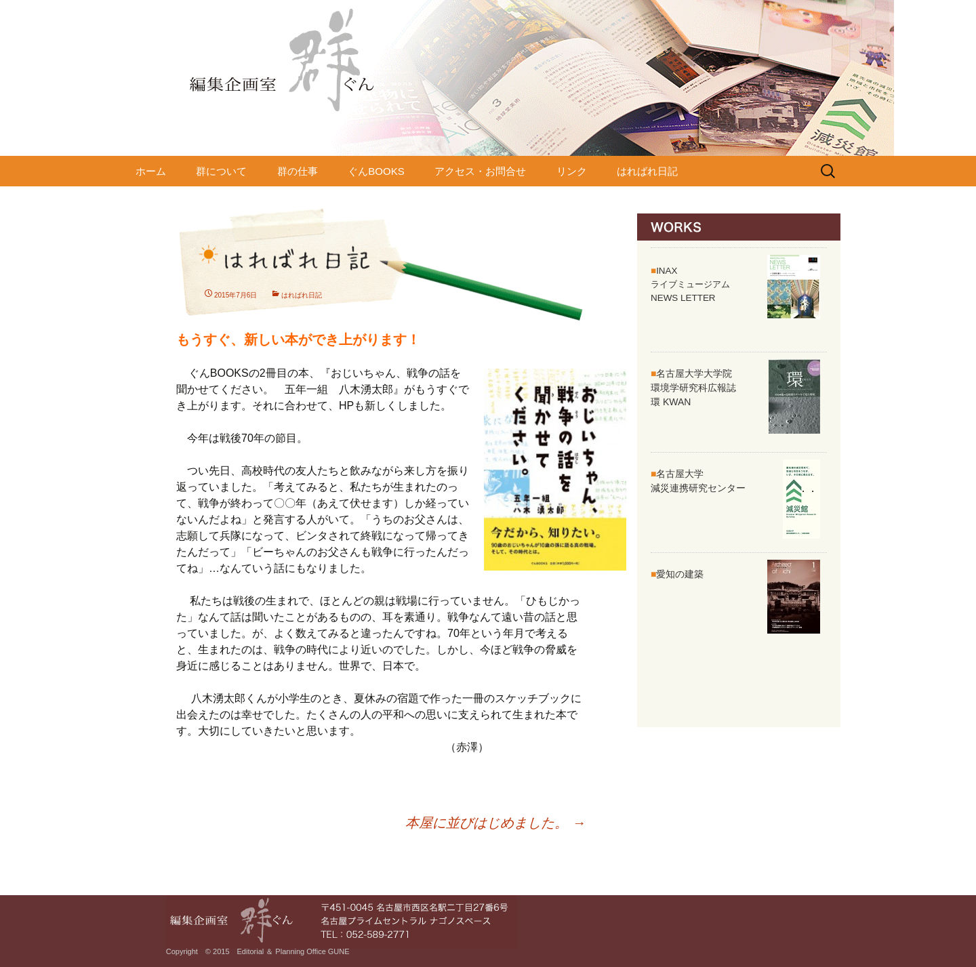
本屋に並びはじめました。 (495, 822)
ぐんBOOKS (376, 171)
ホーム (151, 171)
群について (221, 171)
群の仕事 (297, 171)
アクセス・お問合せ (480, 171)
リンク (571, 171)
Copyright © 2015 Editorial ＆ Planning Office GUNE (258, 951)
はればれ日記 (647, 171)
